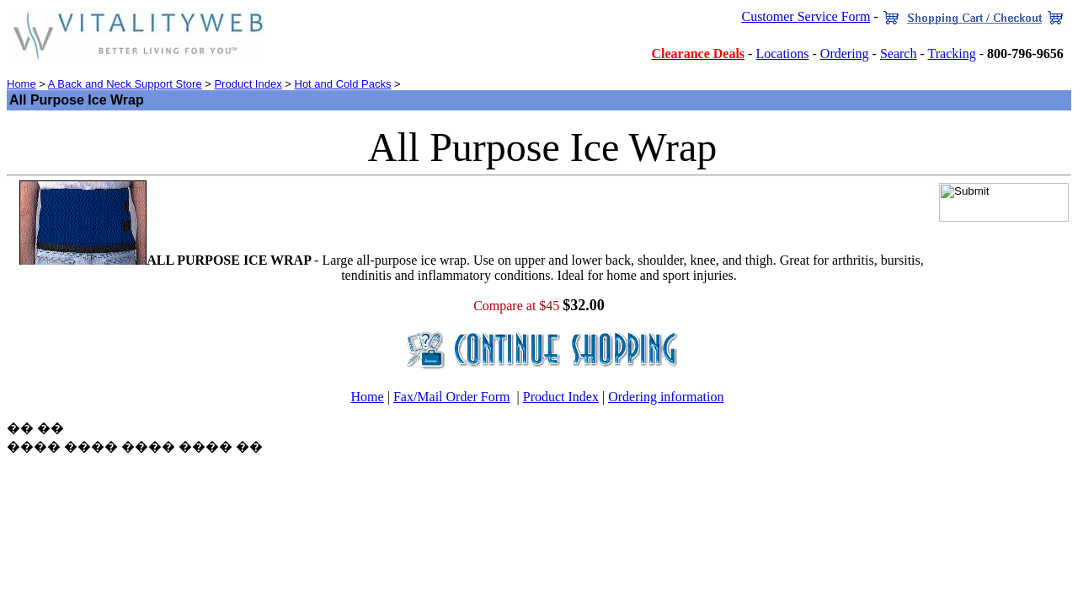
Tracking (952, 53)
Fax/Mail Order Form (451, 396)
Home (21, 84)
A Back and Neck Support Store (125, 84)
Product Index (247, 84)
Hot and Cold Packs (343, 84)
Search (898, 53)
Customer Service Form (805, 16)
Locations (781, 53)
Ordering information (665, 396)
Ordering (844, 53)
